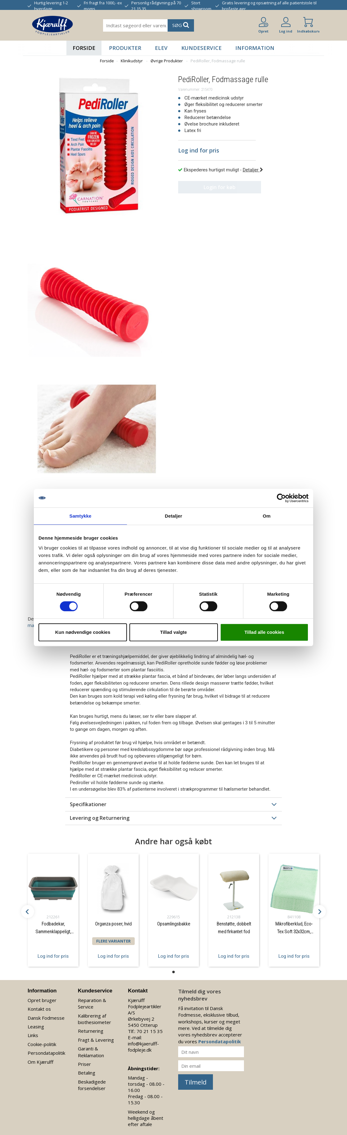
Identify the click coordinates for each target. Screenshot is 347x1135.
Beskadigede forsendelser (92, 1085)
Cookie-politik (42, 1044)
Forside (84, 47)
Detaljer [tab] (173, 516)
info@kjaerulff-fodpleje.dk (143, 1046)
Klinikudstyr (132, 61)
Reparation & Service (92, 1003)
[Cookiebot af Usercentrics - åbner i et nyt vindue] (281, 498)
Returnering (90, 1031)
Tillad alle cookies (264, 632)
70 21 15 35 (150, 1031)
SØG (180, 25)
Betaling (86, 1073)
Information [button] (254, 47)
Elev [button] (161, 47)
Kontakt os (39, 1009)
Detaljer (253, 170)
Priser (84, 1064)
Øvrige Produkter (167, 61)
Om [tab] (266, 516)
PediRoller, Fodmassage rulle (218, 61)
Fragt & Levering (96, 1040)
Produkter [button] (125, 47)
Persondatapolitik (46, 1053)
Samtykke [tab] (81, 516)
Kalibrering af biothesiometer (94, 1019)
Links (33, 1035)
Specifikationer (88, 804)
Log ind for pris (53, 956)
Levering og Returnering (99, 818)
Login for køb (217, 187)
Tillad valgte (173, 632)
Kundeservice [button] (201, 47)
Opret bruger (42, 1000)
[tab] (173, 804)
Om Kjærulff (40, 1062)
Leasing (36, 1026)
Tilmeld (195, 1082)
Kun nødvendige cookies (82, 632)
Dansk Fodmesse (46, 1018)
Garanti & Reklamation (91, 1051)
